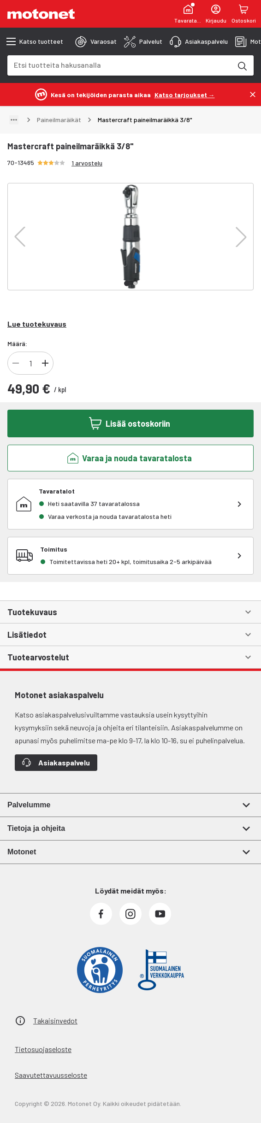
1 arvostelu (86, 163)
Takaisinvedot (55, 1020)
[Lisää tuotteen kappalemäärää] (45, 363)
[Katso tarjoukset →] (184, 94)
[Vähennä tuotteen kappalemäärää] (16, 363)
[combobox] (119, 64)
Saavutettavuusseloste (51, 1074)
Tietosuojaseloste (43, 1049)
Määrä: (17, 343)
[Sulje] (253, 94)
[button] (20, 237)
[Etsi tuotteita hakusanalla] (241, 65)
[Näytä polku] (13, 119)
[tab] (95, 41)
